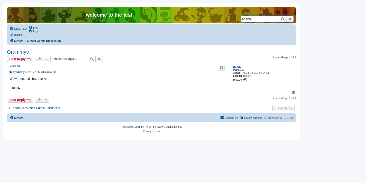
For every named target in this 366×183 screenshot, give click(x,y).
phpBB (138, 126)
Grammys (18, 52)
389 (242, 69)
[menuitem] (33, 27)
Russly (237, 66)
